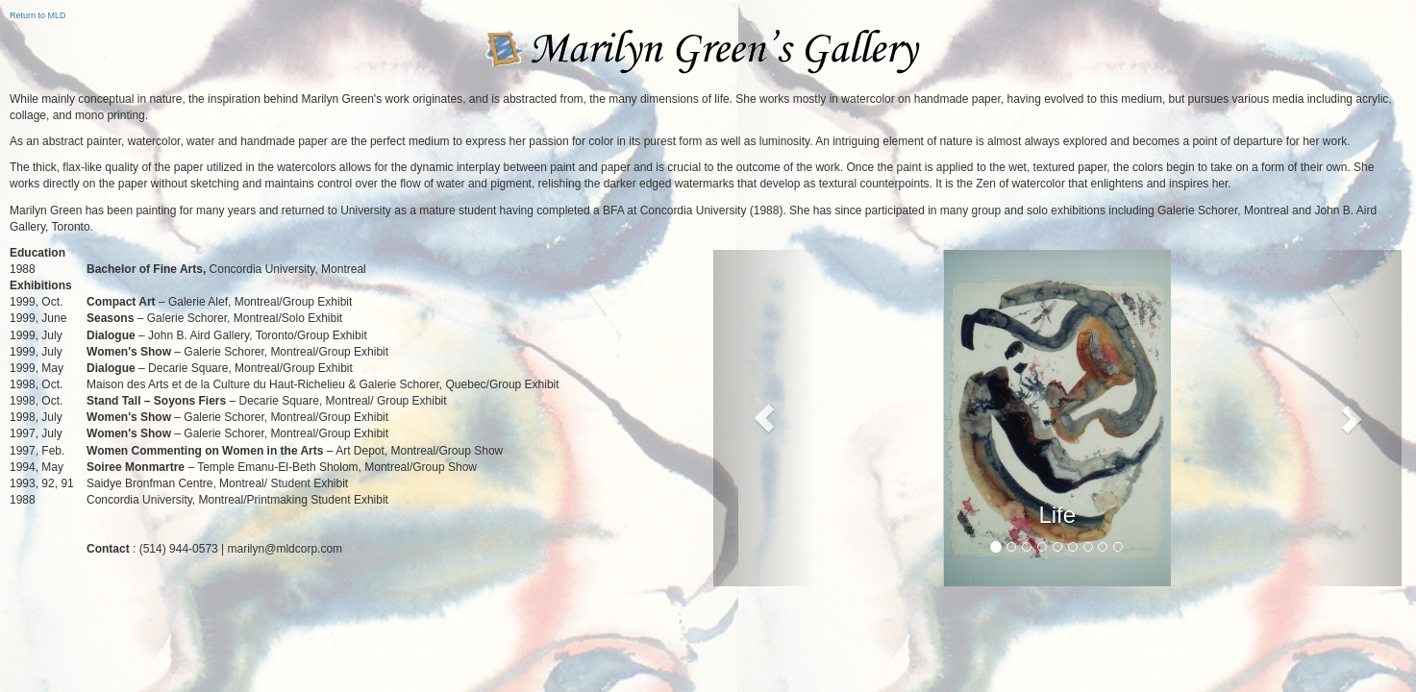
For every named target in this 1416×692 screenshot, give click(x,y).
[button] (764, 418)
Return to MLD (38, 15)
